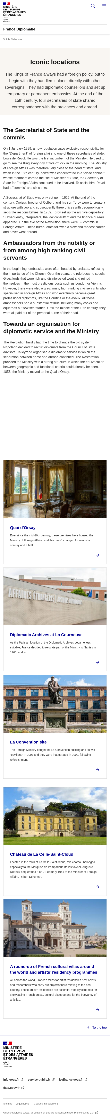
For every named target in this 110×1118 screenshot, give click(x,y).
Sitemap (8, 1103)
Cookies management (46, 1103)
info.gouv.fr (11, 1079)
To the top (99, 1027)
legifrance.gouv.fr (71, 1079)
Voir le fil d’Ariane (12, 39)
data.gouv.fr (11, 1087)
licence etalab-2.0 (84, 1112)
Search (93, 6)
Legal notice (22, 1103)
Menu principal (104, 6)
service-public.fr (39, 1079)
